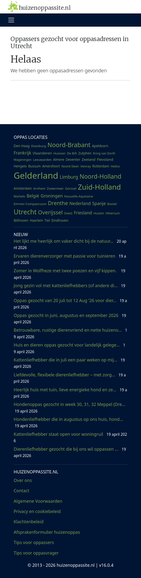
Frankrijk (22, 153)
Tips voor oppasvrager (36, 553)
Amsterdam (23, 188)
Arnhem (39, 188)
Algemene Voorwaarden (38, 501)
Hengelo (20, 166)
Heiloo (115, 166)
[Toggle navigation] (11, 20)
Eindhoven (60, 220)
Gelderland (36, 175)
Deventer (73, 159)
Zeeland (88, 159)
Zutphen (84, 153)
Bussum (34, 166)
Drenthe (58, 203)
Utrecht (25, 211)
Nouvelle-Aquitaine (78, 196)
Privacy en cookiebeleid (37, 511)
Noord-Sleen (70, 166)
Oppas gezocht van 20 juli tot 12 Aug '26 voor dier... (70, 303)
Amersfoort (51, 166)
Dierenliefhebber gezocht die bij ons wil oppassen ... (70, 452)
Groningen (52, 196)
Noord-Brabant (69, 145)
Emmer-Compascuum (30, 204)
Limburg (69, 177)
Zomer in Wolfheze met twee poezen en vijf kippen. (69, 274)
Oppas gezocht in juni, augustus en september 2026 (70, 318)
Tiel (47, 220)
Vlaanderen (42, 153)
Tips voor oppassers (34, 542)
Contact (21, 490)
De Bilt (72, 153)
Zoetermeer (55, 188)
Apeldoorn (100, 146)
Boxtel (112, 204)
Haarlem (36, 220)
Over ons (23, 480)
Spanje (99, 203)
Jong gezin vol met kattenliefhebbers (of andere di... (69, 289)
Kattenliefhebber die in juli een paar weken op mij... (69, 363)
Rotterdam (100, 166)
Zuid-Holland (99, 187)
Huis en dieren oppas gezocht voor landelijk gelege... (69, 348)
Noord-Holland (100, 176)
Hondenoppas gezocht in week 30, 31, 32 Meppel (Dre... (70, 407)
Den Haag (22, 145)
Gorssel (71, 188)
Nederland (80, 203)
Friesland (83, 213)
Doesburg (38, 146)
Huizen (98, 213)
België (33, 196)
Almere (58, 159)
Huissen (59, 153)
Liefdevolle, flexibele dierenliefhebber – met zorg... (70, 378)
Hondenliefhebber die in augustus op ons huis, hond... (69, 422)
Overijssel (50, 212)
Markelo (19, 196)
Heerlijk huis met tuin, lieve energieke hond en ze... (70, 393)
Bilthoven (21, 220)
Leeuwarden (42, 159)
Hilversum (112, 213)
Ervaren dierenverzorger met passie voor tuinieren (70, 259)
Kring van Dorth (104, 153)
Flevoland (105, 159)
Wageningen (22, 160)
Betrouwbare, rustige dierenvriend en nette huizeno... (70, 333)
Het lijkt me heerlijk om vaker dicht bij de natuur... (70, 244)
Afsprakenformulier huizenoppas (47, 532)
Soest (68, 213)
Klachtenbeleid (28, 521)
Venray (86, 166)
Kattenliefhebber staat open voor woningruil (70, 437)
